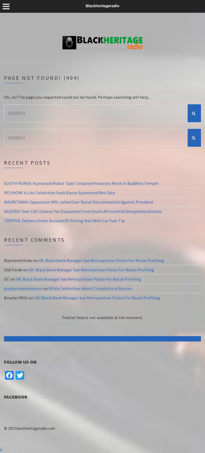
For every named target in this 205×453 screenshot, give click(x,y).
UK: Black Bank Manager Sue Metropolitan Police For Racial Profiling (101, 260)
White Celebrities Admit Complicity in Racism (90, 288)
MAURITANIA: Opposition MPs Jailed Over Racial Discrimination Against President (78, 202)
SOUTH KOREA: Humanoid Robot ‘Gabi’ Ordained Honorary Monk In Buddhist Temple (81, 183)
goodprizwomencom (23, 288)
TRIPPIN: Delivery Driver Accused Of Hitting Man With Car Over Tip (64, 220)
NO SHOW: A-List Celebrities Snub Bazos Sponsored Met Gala (59, 192)
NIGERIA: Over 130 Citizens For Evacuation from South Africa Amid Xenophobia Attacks (83, 211)
